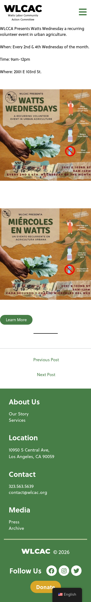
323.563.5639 (21, 486)
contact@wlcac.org (28, 492)
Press (14, 522)
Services (17, 420)
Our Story (19, 414)
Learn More (16, 319)
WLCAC (23, 8)
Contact (22, 474)
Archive (16, 528)
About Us (24, 401)
